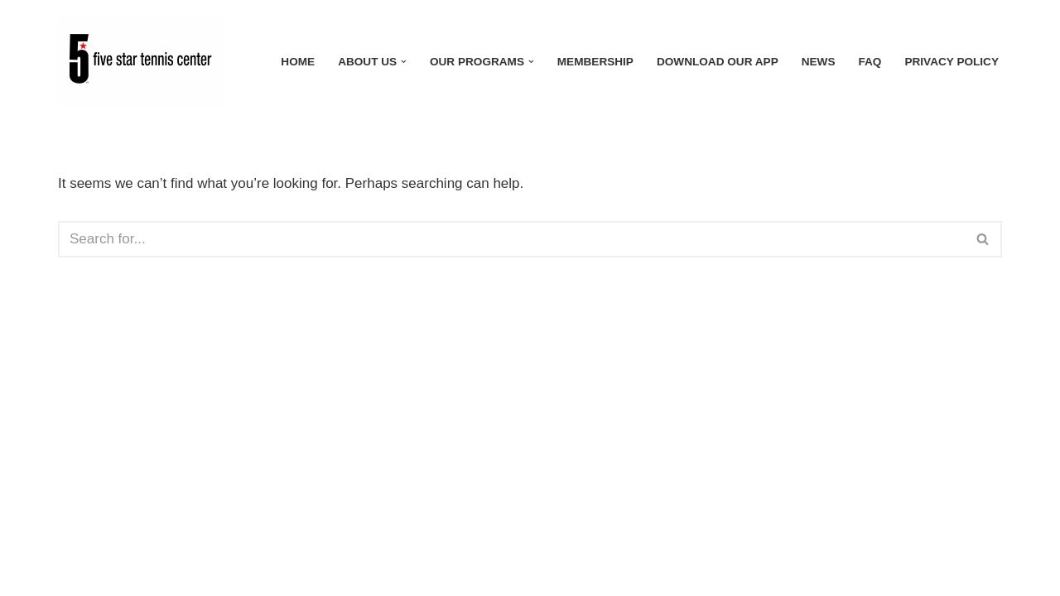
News (819, 61)
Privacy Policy (951, 61)
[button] (404, 62)
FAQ (869, 61)
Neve (74, 573)
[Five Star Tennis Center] (145, 61)
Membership (595, 61)
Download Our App (717, 61)
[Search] (511, 239)
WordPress (215, 573)
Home (298, 61)
